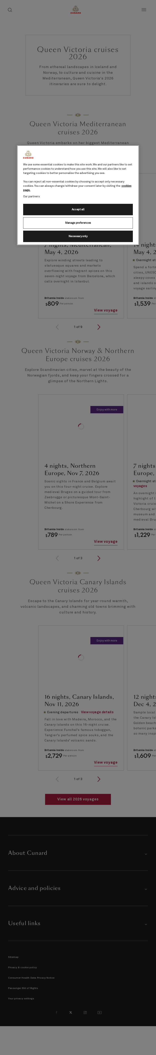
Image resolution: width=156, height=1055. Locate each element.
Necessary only (78, 236)
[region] (78, 195)
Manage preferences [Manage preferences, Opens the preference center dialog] (78, 222)
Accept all (78, 209)
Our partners (31, 196)
